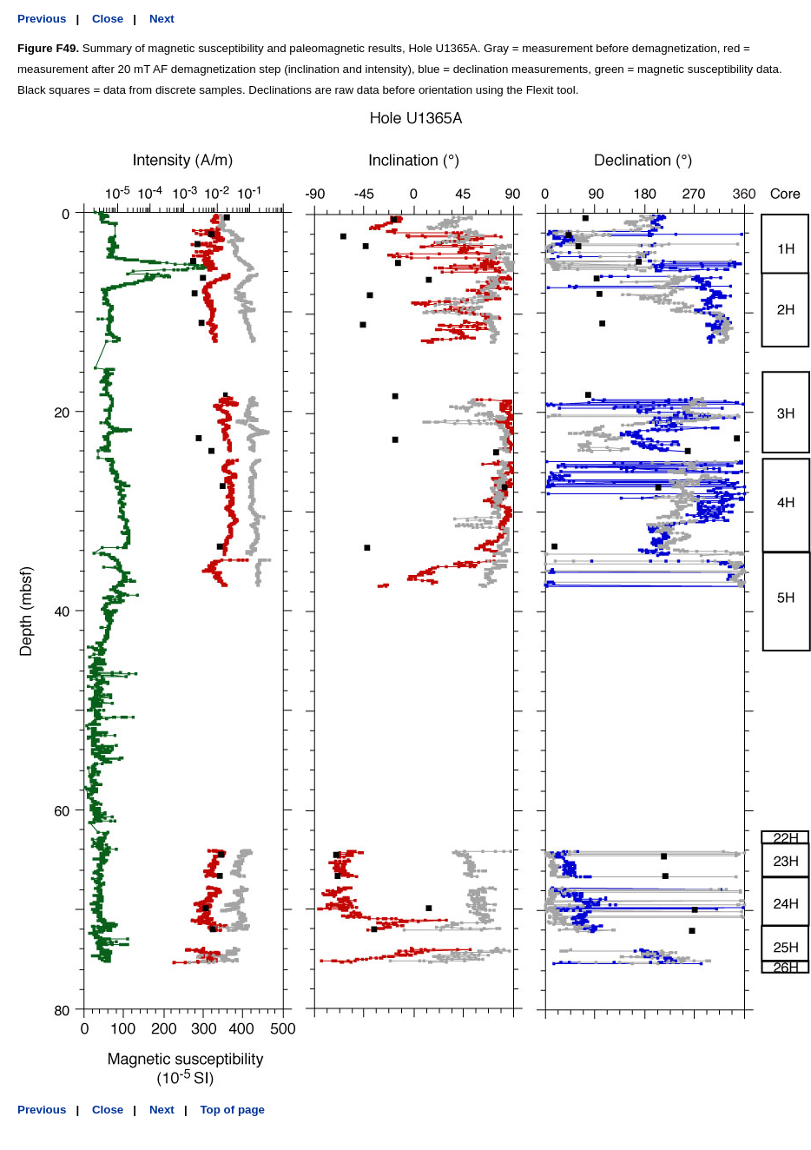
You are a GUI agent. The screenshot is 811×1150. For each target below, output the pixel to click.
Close (107, 18)
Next (162, 18)
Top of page (232, 1109)
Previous (41, 18)
